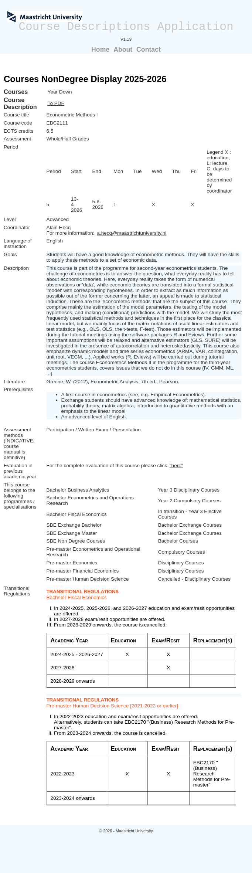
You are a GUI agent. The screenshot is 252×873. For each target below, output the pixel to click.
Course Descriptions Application (126, 26)
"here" (176, 465)
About (122, 49)
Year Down (60, 92)
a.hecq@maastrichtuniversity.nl (131, 233)
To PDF (56, 103)
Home (100, 49)
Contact (148, 49)
